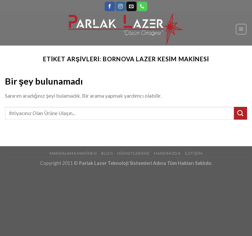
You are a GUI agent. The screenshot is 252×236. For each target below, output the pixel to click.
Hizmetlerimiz (133, 153)
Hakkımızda (167, 153)
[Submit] (240, 113)
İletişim (193, 153)
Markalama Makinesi (73, 153)
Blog (107, 153)
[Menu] (241, 29)
